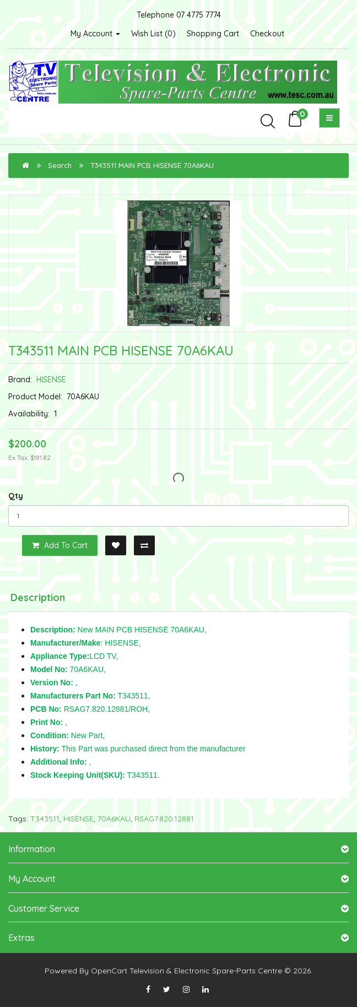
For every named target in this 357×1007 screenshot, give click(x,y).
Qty (15, 496)
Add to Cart (60, 545)
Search (60, 165)
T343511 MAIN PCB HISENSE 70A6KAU (152, 165)
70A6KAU (114, 819)
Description (37, 597)
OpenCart (109, 971)
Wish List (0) (153, 34)
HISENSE (51, 380)
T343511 (45, 819)
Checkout (267, 34)
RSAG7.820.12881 (164, 819)
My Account (95, 34)
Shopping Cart (213, 34)
